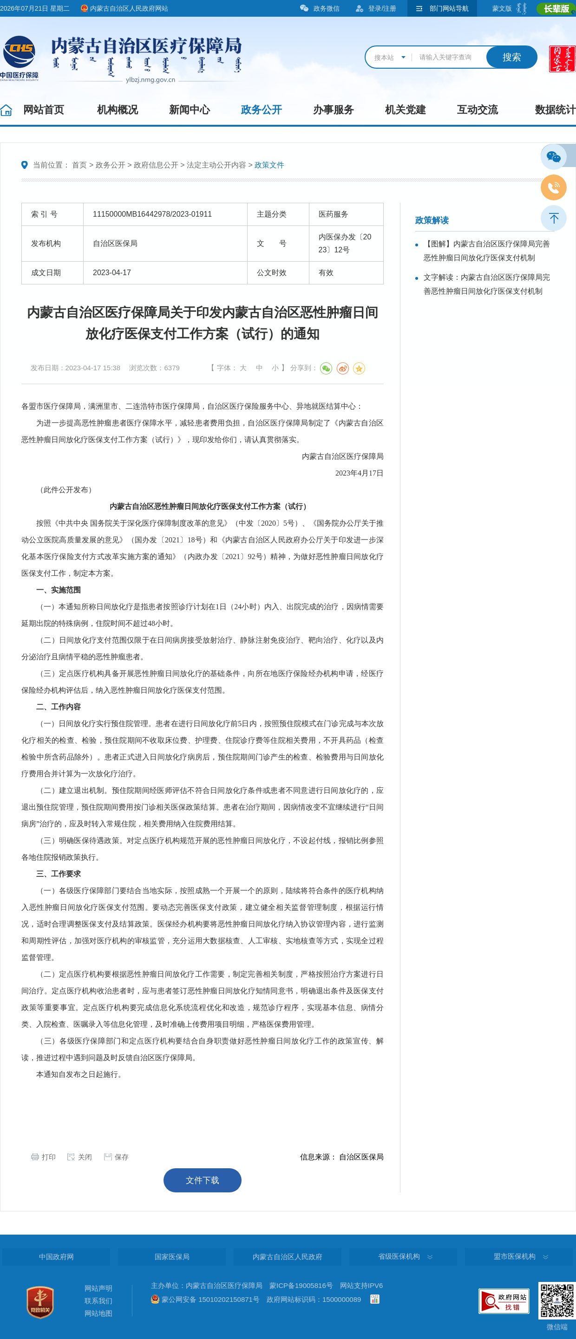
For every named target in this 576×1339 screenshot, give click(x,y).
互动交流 (477, 110)
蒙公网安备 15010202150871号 (211, 1299)
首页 (79, 165)
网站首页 (43, 110)
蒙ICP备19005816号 (301, 1285)
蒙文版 (502, 8)
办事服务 (333, 110)
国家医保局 (172, 1257)
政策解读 (432, 220)
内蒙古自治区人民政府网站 (129, 8)
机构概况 (117, 110)
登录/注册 (382, 8)
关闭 (85, 1156)
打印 (49, 1156)
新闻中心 (189, 110)
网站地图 (98, 1313)
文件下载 (202, 1180)
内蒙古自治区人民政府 (287, 1257)
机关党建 (405, 110)
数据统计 (555, 110)
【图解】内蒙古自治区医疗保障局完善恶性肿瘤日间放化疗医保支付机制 (487, 251)
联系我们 (98, 1300)
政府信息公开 (156, 165)
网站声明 (98, 1288)
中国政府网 (56, 1257)
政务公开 (261, 110)
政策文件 (269, 165)
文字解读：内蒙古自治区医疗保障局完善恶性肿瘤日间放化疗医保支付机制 (487, 284)
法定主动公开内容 (216, 165)
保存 (122, 1156)
